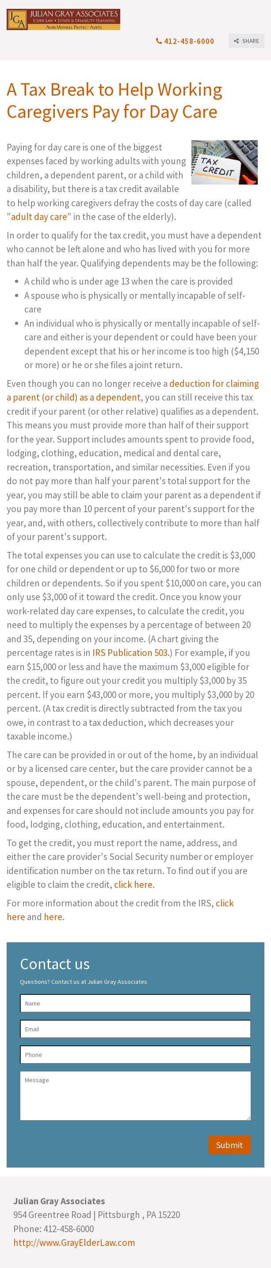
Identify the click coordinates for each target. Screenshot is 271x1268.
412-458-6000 (185, 41)
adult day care (39, 217)
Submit (229, 1144)
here (53, 917)
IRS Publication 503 (130, 653)
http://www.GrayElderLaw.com (74, 1243)
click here (133, 884)
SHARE (246, 41)
